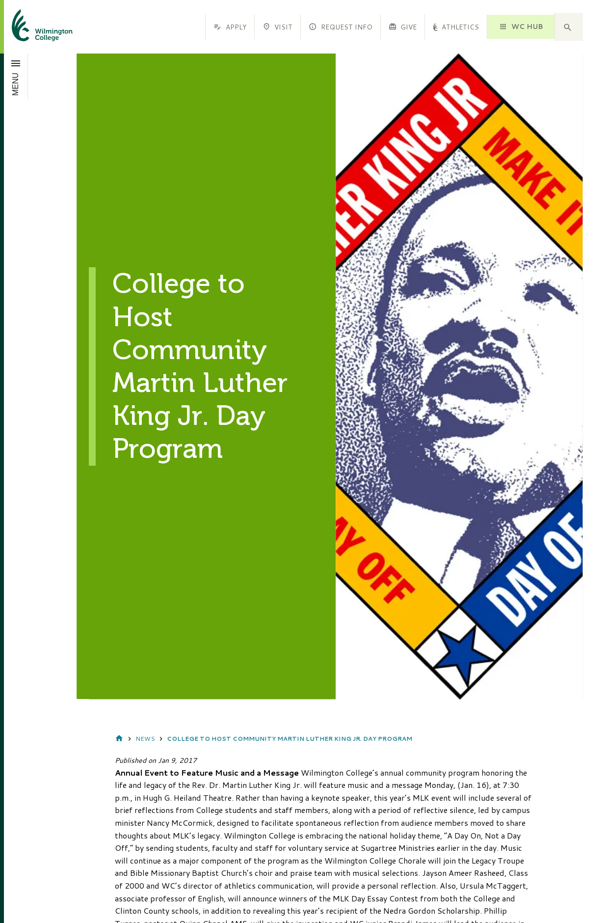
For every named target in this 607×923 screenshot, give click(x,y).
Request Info (340, 26)
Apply (229, 26)
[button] (568, 27)
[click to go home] (30, 27)
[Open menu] (16, 77)
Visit (277, 26)
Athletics (456, 26)
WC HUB (520, 26)
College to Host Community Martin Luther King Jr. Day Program (289, 738)
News (145, 738)
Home (119, 739)
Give (403, 26)
